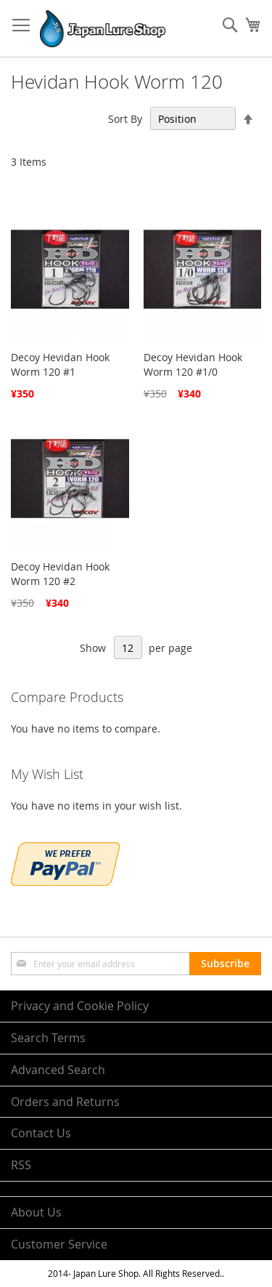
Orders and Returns (65, 1102)
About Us (36, 1212)
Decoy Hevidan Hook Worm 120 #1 (60, 364)
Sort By (125, 119)
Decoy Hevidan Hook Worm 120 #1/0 (193, 364)
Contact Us (41, 1133)
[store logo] (102, 28)
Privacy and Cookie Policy (80, 1006)
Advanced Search (58, 1070)
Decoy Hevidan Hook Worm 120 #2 (60, 574)
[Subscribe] (225, 963)
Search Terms (48, 1038)
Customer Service (59, 1244)
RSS (21, 1165)
